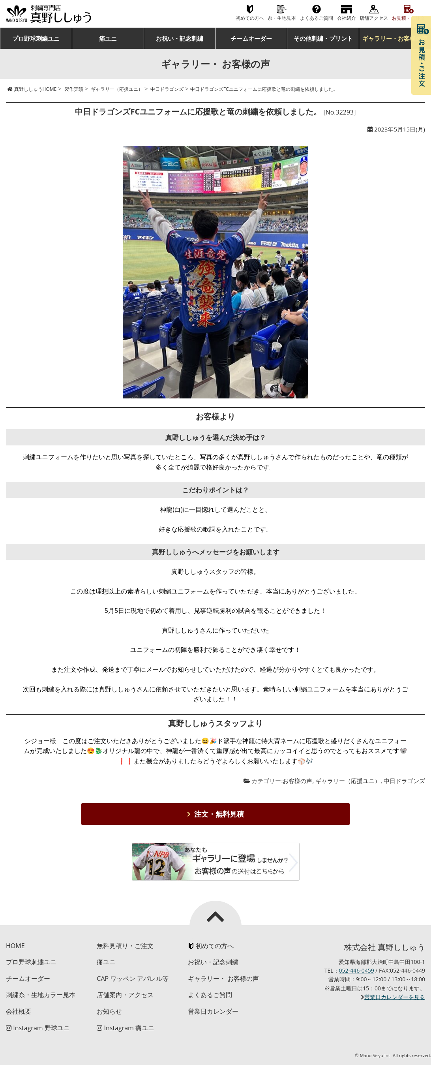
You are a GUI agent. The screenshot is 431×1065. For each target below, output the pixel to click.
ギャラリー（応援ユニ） (347, 781)
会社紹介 (346, 18)
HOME (15, 945)
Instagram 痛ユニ (125, 1028)
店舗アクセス (374, 18)
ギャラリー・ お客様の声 (223, 978)
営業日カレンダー (213, 1011)
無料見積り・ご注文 (125, 945)
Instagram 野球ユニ (38, 1028)
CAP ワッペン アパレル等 (133, 978)
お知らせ (109, 1011)
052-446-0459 (356, 970)
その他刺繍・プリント (323, 38)
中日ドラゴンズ (404, 781)
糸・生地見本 (282, 18)
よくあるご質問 (316, 18)
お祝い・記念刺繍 (179, 38)
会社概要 (18, 1011)
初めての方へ (250, 18)
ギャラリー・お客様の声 (394, 38)
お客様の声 (297, 781)
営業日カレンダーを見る (394, 997)
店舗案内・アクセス (125, 994)
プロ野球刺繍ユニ (36, 38)
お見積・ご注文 (408, 18)
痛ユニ (108, 38)
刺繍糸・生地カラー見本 (40, 994)
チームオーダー (251, 38)
